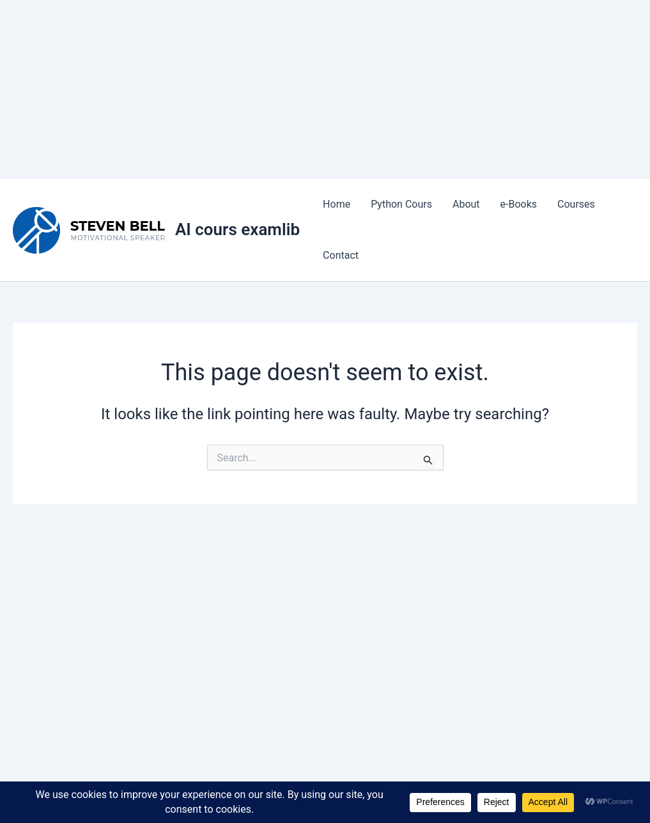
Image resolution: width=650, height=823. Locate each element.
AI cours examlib (237, 229)
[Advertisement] (325, 89)
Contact (341, 255)
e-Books (519, 204)
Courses (576, 204)
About (466, 204)
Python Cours (401, 204)
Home (336, 204)
